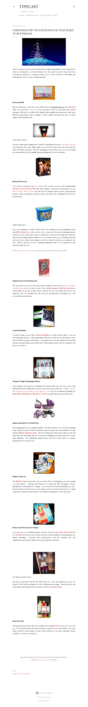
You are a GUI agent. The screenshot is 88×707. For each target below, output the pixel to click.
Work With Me (32, 15)
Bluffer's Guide (21, 481)
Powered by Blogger (44, 693)
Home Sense (57, 587)
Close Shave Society (68, 144)
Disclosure (45, 15)
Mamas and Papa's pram (27, 433)
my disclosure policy (43, 660)
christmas (20, 673)
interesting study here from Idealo (26, 250)
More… (55, 15)
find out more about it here (23, 191)
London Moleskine (42, 335)
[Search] (74, 6)
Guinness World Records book (62, 288)
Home (21, 15)
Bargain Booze (54, 626)
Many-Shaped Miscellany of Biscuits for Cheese (30, 394)
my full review (33, 110)
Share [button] (14, 671)
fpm (49, 697)
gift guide (27, 673)
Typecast (29, 6)
